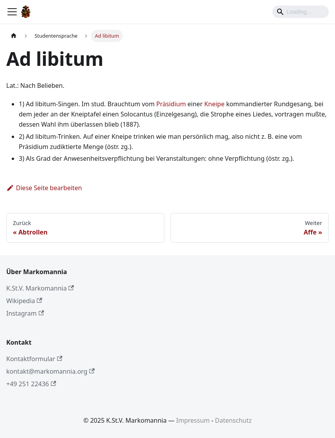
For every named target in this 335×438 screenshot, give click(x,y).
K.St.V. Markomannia (40, 288)
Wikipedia (24, 300)
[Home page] (13, 36)
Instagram (25, 313)
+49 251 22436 (31, 384)
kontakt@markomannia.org (50, 371)
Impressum (193, 420)
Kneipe (214, 104)
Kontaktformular (34, 358)
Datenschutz (233, 420)
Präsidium (171, 104)
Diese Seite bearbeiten (44, 188)
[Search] (300, 11)
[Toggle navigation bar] (12, 12)
